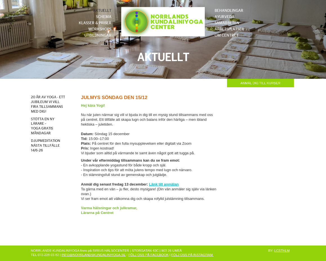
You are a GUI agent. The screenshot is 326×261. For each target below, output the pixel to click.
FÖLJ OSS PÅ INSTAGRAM (192, 254)
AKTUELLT (102, 11)
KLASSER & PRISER (95, 23)
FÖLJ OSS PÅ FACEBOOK (148, 254)
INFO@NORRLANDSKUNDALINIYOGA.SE (94, 254)
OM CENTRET (227, 35)
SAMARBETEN (227, 23)
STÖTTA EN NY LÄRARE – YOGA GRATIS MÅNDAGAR (43, 126)
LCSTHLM (282, 250)
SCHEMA (103, 17)
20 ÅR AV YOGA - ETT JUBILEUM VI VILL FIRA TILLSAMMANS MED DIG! (48, 104)
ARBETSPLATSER (229, 29)
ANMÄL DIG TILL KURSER (260, 83)
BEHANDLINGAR (229, 11)
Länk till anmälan (164, 184)
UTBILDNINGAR (97, 35)
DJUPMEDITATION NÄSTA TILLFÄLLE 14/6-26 (45, 145)
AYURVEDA (224, 17)
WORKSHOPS (99, 29)
